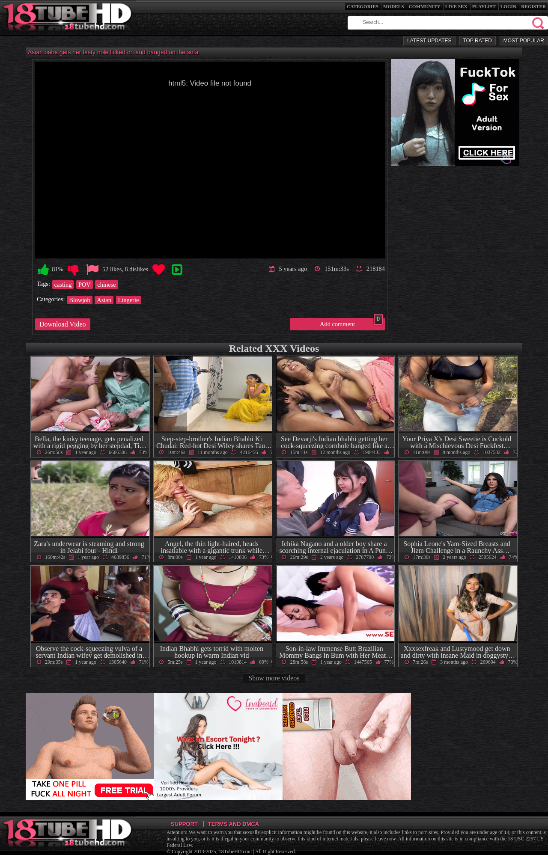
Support (184, 824)
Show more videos (273, 678)
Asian (104, 300)
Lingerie (128, 300)
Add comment (351, 322)
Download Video (62, 324)
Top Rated (477, 41)
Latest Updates (429, 41)
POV (84, 284)
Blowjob (79, 300)
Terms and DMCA (233, 824)
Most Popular (523, 41)
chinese (106, 284)
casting (63, 284)
